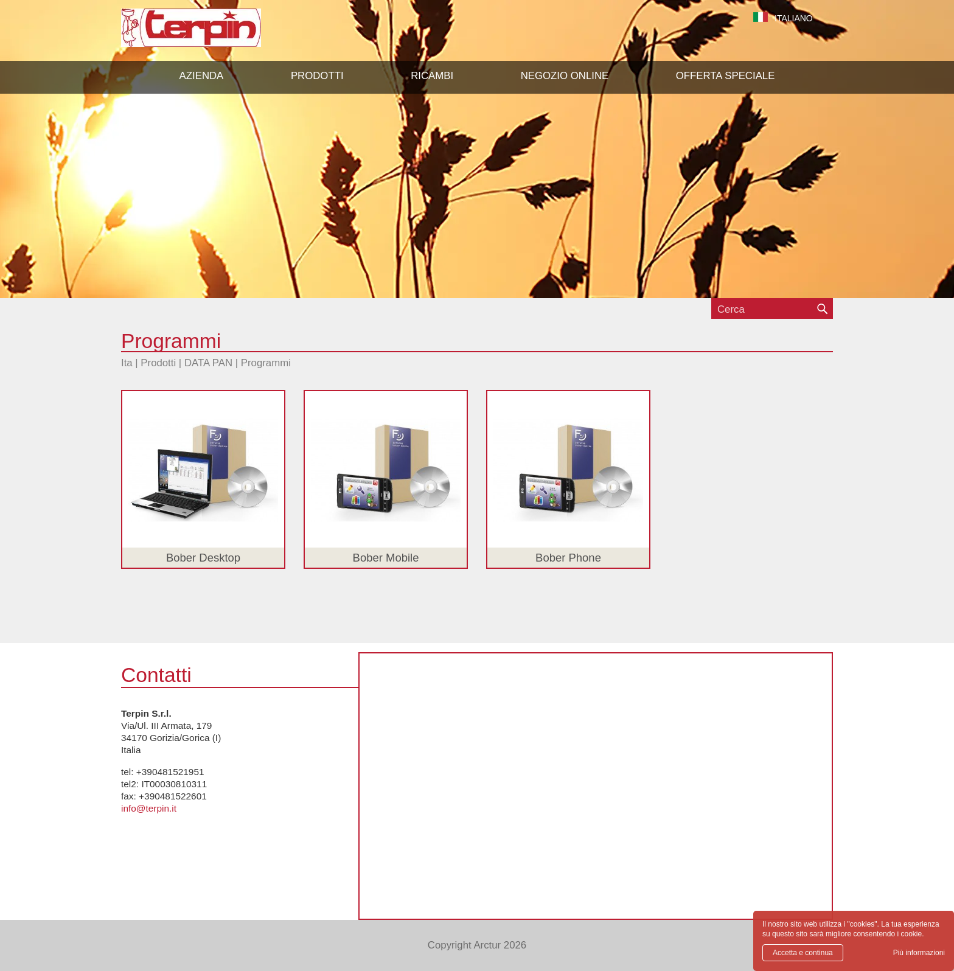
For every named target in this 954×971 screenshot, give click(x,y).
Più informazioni (919, 952)
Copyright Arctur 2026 (477, 945)
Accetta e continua (803, 952)
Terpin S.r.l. (212, 34)
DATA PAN (208, 363)
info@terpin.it (148, 808)
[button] (317, 76)
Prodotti (158, 363)
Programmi (266, 363)
